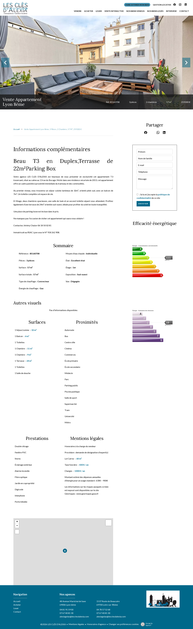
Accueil (16, 129)
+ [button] (17, 522)
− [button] (17, 526)
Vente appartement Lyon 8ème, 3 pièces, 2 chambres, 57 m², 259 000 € (53, 129)
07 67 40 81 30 (66, 613)
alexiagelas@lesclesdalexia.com (74, 616)
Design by (146, 624)
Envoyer (143, 204)
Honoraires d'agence (96, 624)
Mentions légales (76, 624)
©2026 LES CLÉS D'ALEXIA (53, 624)
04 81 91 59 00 (66, 609)
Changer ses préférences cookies (124, 624)
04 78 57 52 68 (103, 609)
